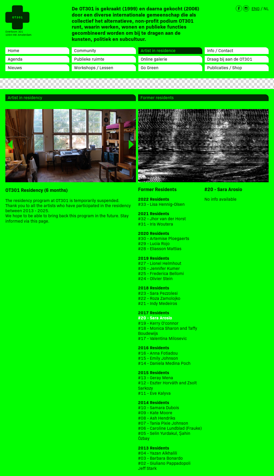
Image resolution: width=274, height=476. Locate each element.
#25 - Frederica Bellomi (161, 273)
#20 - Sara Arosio (155, 317)
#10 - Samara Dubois (158, 407)
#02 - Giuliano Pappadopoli (164, 463)
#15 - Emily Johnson (158, 358)
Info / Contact (220, 50)
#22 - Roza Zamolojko (159, 298)
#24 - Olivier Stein (155, 278)
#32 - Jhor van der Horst (162, 218)
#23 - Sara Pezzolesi (158, 293)
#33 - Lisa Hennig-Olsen (161, 204)
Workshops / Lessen (93, 67)
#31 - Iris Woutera (155, 223)
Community (85, 50)
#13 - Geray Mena (155, 377)
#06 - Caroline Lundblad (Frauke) (170, 428)
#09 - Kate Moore (155, 412)
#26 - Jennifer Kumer (159, 268)
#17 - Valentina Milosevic (162, 338)
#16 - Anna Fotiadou (158, 352)
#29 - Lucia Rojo (154, 243)
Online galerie (154, 59)
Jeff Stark (147, 468)
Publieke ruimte (89, 59)
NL (266, 8)
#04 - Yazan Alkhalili (157, 452)
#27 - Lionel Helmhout (160, 263)
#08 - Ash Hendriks (156, 417)
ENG (256, 8)
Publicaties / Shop (224, 67)
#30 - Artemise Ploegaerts (163, 238)
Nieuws (15, 67)
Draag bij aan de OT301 (229, 59)
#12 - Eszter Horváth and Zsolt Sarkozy (167, 385)
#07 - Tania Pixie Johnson (163, 422)
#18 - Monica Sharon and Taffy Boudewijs (167, 331)
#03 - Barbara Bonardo (160, 457)
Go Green (149, 67)
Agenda (15, 59)
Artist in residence (158, 50)
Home (13, 50)
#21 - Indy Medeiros (157, 303)
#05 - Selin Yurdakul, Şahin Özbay (164, 436)
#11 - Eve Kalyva (154, 393)
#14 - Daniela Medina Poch (164, 363)
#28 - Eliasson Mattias (159, 248)
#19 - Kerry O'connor (158, 323)
